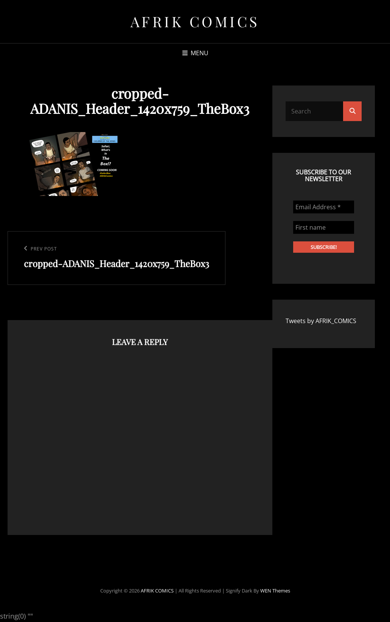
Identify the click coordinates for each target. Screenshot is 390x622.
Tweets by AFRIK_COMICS (321, 321)
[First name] (323, 227)
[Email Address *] (323, 207)
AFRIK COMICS (195, 21)
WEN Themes (275, 590)
